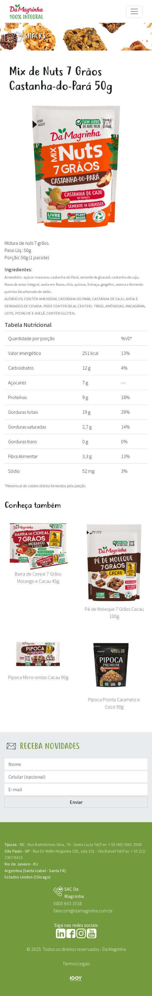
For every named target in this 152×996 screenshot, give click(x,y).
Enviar (76, 802)
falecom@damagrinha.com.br (83, 911)
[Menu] (134, 11)
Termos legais (76, 964)
